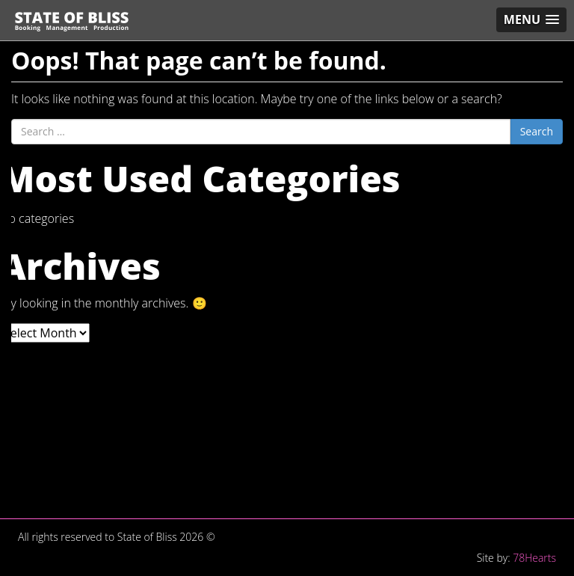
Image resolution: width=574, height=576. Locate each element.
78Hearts (534, 558)
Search (536, 131)
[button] (531, 19)
